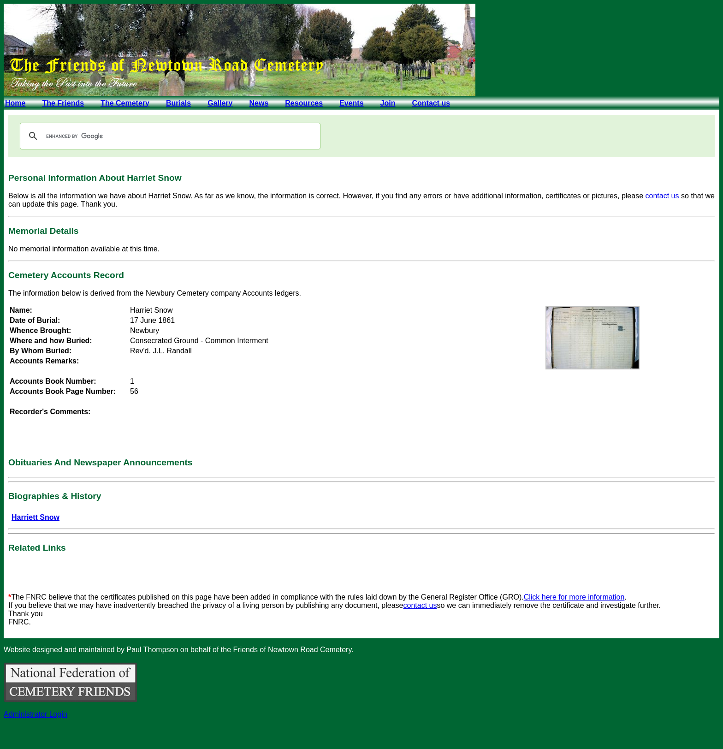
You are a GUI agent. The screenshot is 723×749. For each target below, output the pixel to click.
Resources (304, 103)
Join (388, 103)
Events (351, 103)
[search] (168, 136)
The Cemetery (125, 103)
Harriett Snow (35, 517)
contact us (662, 196)
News (258, 103)
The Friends (63, 103)
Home (15, 103)
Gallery (219, 103)
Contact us (431, 103)
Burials (178, 103)
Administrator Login (35, 714)
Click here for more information (574, 597)
